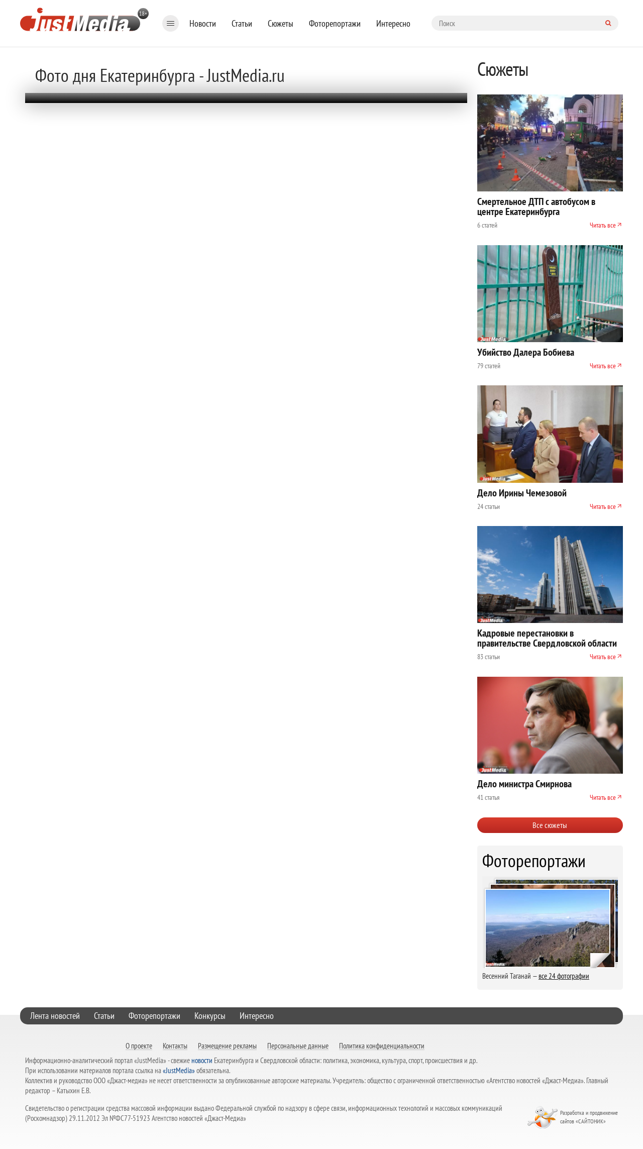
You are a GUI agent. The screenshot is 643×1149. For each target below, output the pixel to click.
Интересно (393, 23)
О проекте (139, 1045)
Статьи (242, 23)
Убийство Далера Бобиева (525, 352)
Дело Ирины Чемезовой (522, 493)
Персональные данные (298, 1045)
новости (201, 1060)
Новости (202, 23)
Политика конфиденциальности (381, 1045)
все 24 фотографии (564, 976)
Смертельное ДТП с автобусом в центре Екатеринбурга (536, 206)
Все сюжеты (549, 825)
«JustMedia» (179, 1070)
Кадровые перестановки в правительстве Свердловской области (547, 638)
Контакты (175, 1045)
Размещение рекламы (227, 1045)
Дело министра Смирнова (524, 784)
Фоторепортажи (335, 23)
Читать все (603, 225)
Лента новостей (55, 1015)
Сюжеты (280, 23)
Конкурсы (210, 1015)
